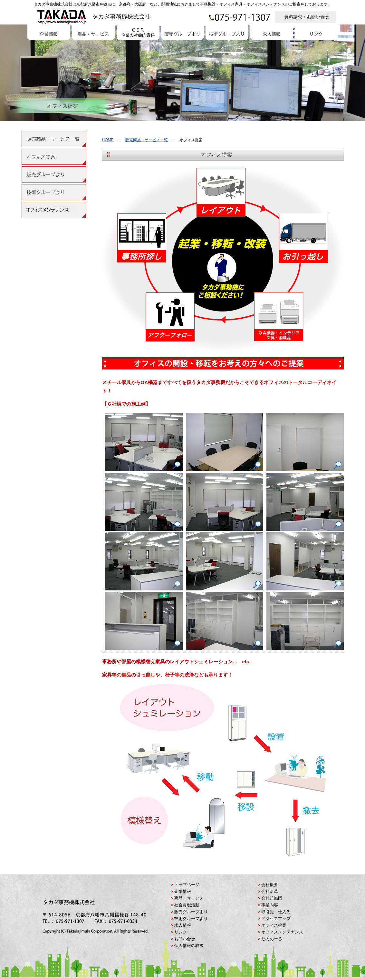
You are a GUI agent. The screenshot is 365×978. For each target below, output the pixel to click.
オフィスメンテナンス (282, 932)
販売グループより (191, 911)
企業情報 (182, 891)
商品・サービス (189, 898)
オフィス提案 (273, 925)
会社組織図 (271, 898)
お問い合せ (184, 938)
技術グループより (191, 918)
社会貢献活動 (186, 905)
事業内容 (269, 905)
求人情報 (182, 925)
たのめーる (271, 938)
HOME (108, 140)
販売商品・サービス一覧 (146, 140)
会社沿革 (269, 891)
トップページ (186, 884)
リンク (180, 932)
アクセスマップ (276, 918)
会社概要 (269, 884)
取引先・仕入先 (276, 911)
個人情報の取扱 (189, 945)
